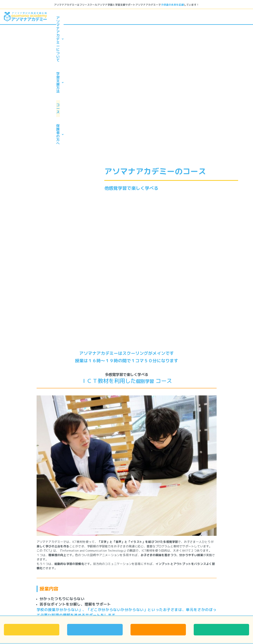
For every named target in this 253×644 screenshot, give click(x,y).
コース (188, 17)
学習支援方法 (149, 17)
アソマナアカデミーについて (92, 17)
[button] (91, 18)
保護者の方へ (226, 17)
